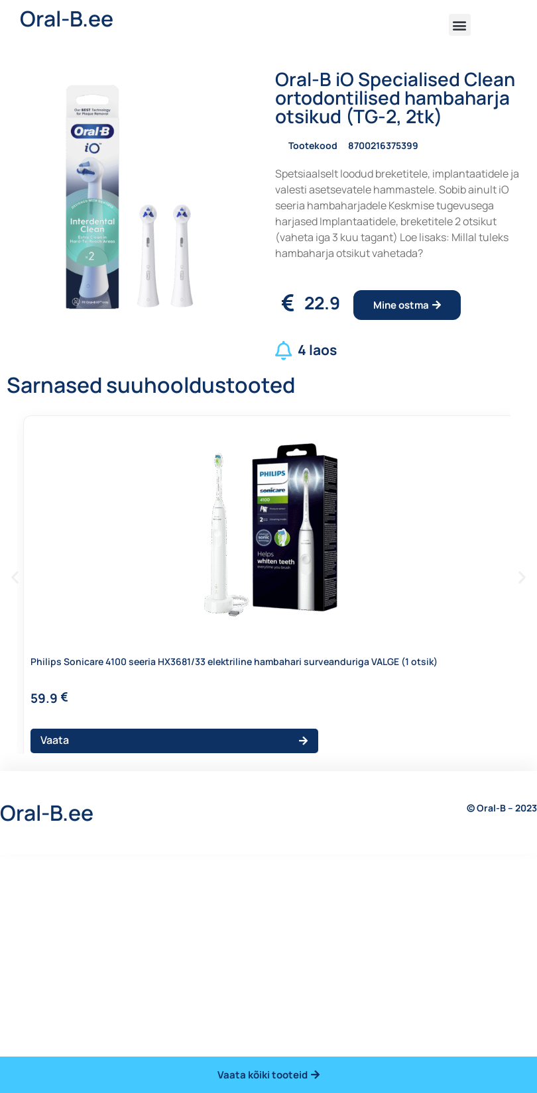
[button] (460, 25)
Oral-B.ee (66, 18)
